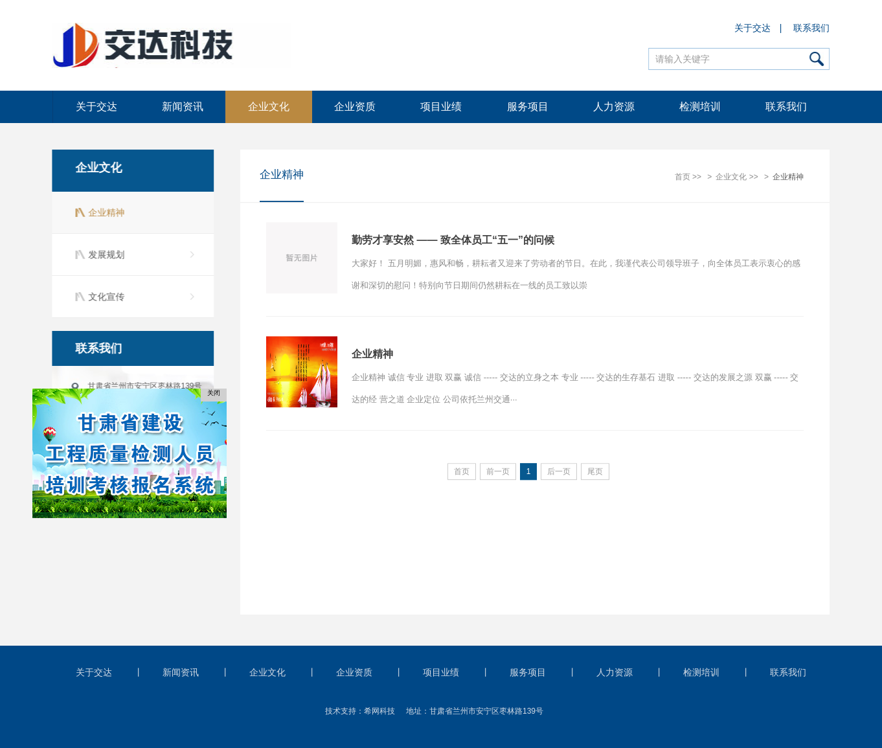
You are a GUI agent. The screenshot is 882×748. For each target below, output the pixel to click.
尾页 (595, 472)
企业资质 (355, 106)
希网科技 (379, 711)
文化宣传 (105, 296)
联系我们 (812, 28)
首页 (682, 177)
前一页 (498, 472)
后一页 (559, 472)
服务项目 (527, 106)
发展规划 (105, 254)
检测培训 (700, 106)
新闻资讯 (182, 106)
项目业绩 (441, 106)
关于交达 (752, 28)
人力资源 (614, 106)
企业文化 (268, 106)
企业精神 (105, 212)
